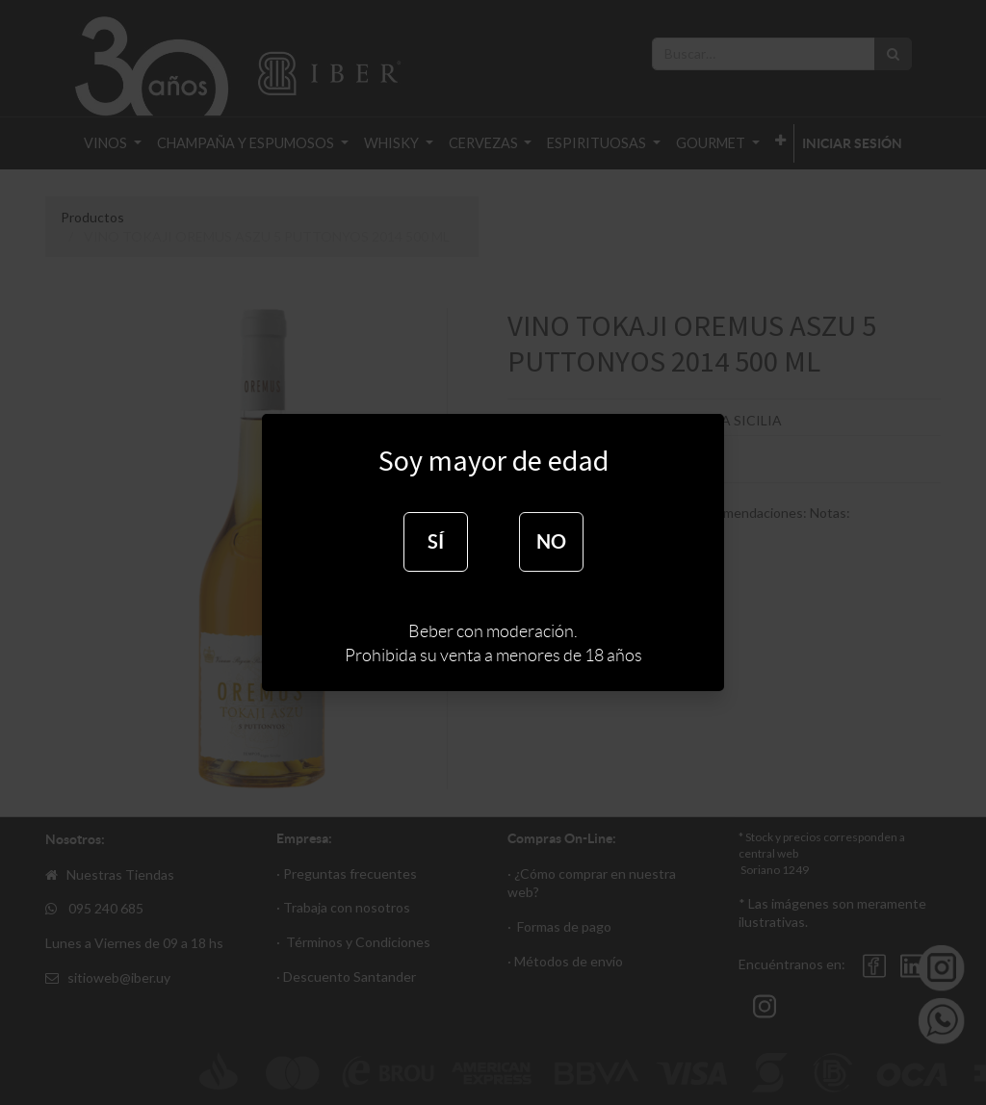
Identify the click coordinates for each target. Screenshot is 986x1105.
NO (551, 541)
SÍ (436, 541)
